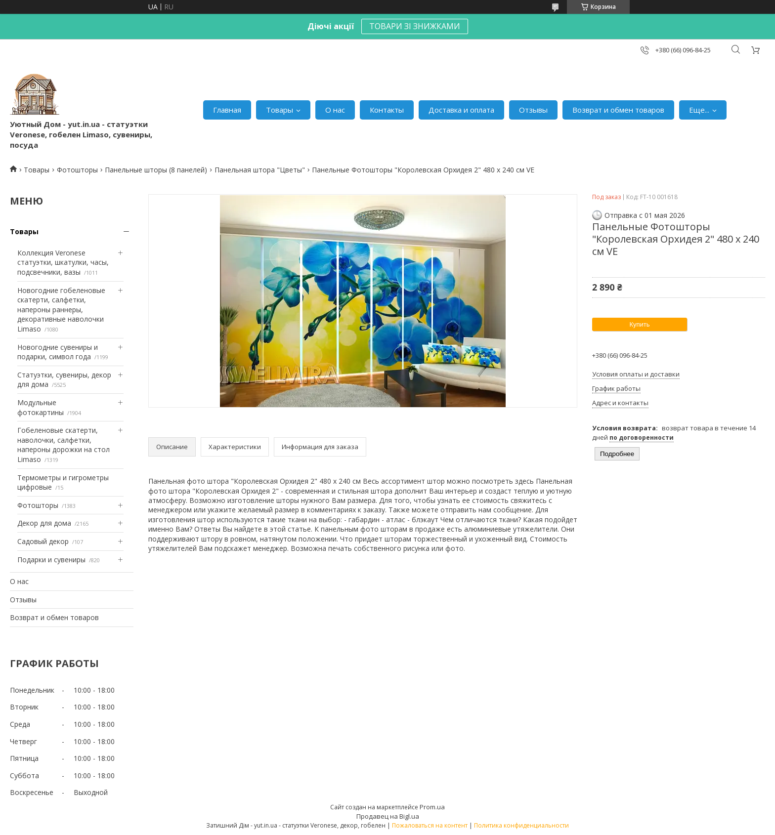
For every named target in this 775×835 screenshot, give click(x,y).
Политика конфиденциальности (521, 825)
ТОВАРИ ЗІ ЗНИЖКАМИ (414, 26)
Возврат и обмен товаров (618, 110)
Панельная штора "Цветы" (260, 169)
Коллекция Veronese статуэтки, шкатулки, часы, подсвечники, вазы (63, 262)
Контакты (387, 110)
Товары (279, 110)
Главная (227, 110)
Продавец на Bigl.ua (387, 816)
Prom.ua (432, 806)
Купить (639, 324)
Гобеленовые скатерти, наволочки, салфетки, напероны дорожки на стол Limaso (63, 444)
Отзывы (533, 110)
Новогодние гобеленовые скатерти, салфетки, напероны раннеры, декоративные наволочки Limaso (61, 310)
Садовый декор (43, 541)
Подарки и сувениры (51, 559)
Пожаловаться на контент (430, 825)
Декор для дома (44, 523)
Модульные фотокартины (40, 407)
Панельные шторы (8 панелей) (156, 169)
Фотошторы (77, 169)
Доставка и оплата (461, 110)
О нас (335, 110)
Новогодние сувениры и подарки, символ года (57, 352)
